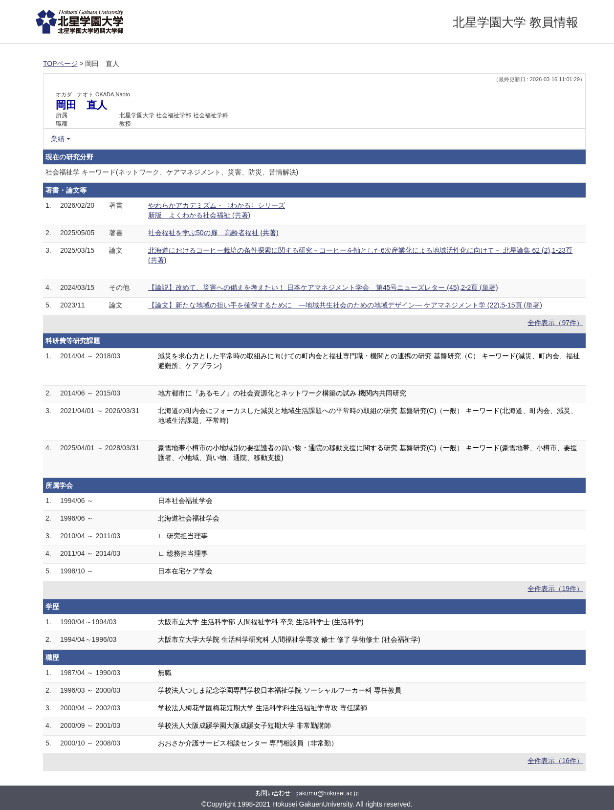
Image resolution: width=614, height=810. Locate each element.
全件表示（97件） (555, 323)
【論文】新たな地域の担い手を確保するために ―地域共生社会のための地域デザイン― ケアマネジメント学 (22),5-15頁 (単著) (345, 305)
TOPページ (60, 63)
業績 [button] (58, 139)
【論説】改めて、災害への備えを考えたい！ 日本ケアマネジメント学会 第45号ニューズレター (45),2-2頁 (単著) (323, 287)
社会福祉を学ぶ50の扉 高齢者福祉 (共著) (213, 233)
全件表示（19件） (555, 588)
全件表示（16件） (555, 761)
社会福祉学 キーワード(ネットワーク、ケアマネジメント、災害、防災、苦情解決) (171, 172)
